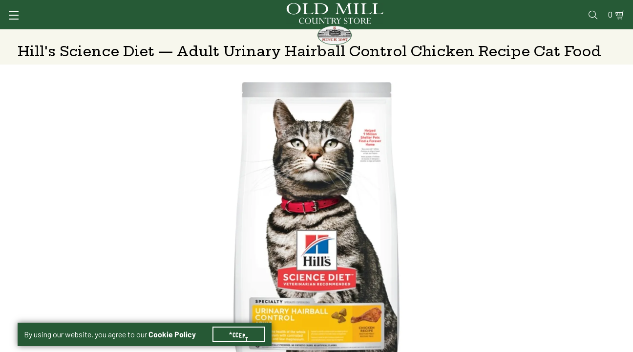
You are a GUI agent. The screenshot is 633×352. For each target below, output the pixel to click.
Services (363, 8)
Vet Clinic (409, 8)
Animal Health (164, 37)
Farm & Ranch (553, 37)
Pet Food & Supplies (374, 37)
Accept (244, 323)
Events (545, 8)
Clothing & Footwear (470, 37)
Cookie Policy (178, 323)
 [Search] (604, 37)
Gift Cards (502, 8)
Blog (577, 8)
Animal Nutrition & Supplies (263, 37)
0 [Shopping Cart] (599, 8)
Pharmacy (455, 8)
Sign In (140, 8)
